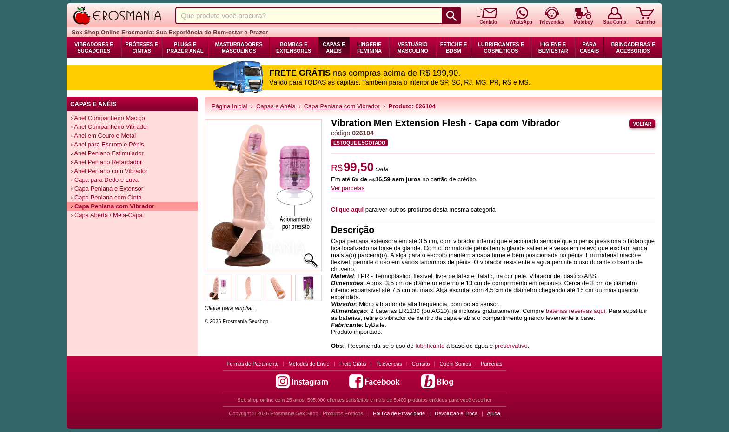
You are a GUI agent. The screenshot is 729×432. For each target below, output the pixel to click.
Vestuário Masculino (412, 47)
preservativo (511, 345)
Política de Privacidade (399, 413)
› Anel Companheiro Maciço (108, 117)
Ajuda (493, 413)
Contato (421, 363)
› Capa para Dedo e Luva (105, 179)
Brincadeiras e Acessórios (633, 47)
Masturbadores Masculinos (239, 47)
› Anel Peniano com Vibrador (109, 170)
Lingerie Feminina (369, 47)
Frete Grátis (352, 363)
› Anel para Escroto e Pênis (107, 144)
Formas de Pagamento (253, 363)
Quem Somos (455, 363)
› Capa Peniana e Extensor (107, 188)
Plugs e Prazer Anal (185, 47)
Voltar (642, 123)
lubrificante (429, 345)
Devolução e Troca (456, 413)
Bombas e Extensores (293, 47)
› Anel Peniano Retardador (106, 162)
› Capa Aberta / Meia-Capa (107, 215)
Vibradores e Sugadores (93, 47)
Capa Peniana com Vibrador (342, 106)
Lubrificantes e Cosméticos (501, 47)
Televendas (389, 363)
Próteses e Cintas (142, 47)
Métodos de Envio (309, 363)
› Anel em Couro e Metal (103, 135)
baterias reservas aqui (575, 310)
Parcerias (491, 363)
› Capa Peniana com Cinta (106, 197)
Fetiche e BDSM (453, 47)
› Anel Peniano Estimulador (107, 153)
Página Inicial (229, 106)
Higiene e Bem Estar (553, 47)
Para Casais (589, 47)
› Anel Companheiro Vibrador (109, 126)
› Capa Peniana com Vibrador (112, 206)
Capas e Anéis (334, 47)
